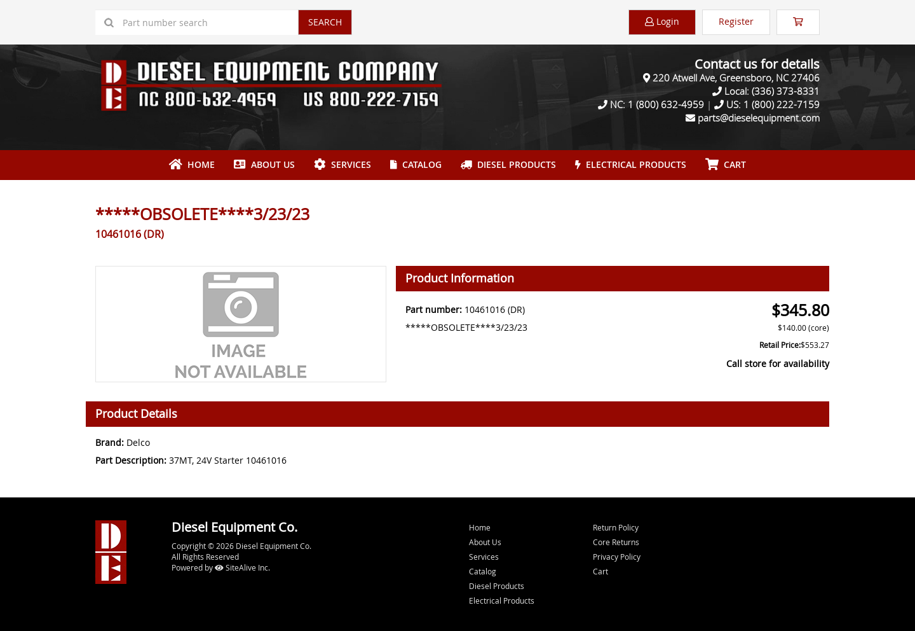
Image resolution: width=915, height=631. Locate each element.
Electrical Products (630, 164)
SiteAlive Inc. (242, 567)
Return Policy (616, 527)
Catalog (416, 164)
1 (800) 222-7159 (781, 104)
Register (736, 21)
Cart (600, 571)
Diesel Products (508, 164)
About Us (264, 164)
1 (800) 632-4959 (666, 104)
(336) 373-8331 (786, 91)
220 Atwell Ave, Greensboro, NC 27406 (736, 77)
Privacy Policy (616, 556)
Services (342, 164)
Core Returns (616, 542)
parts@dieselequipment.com (759, 117)
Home (192, 164)
